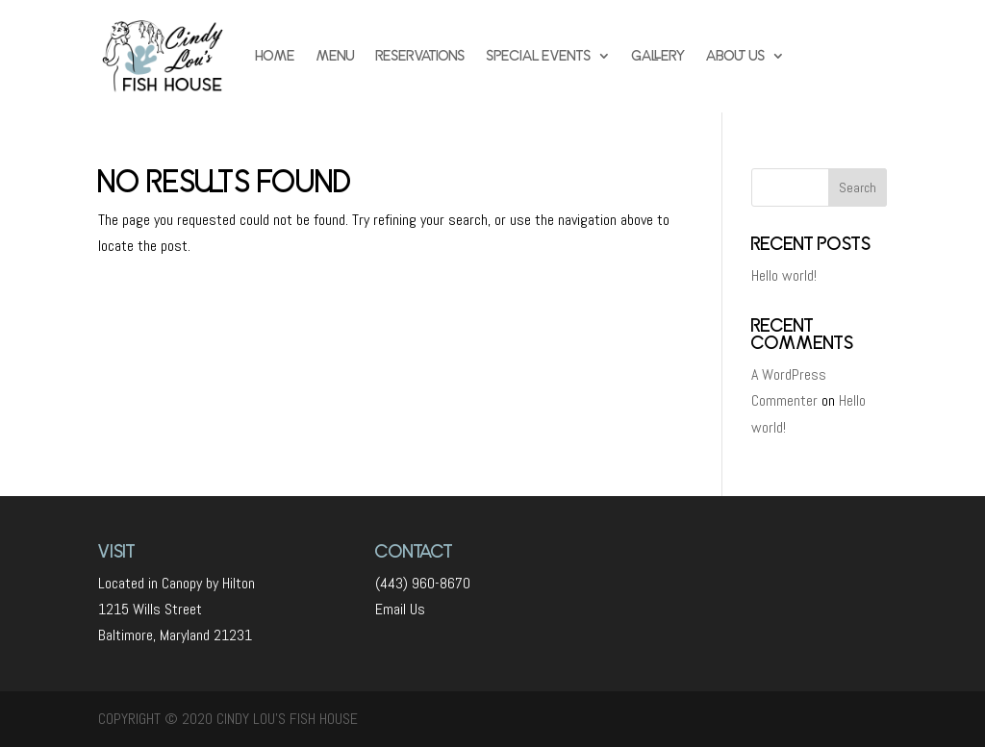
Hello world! (784, 275)
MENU (335, 55)
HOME (275, 55)
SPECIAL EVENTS (539, 55)
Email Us (400, 609)
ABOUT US (736, 55)
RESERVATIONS (421, 55)
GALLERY (658, 55)
